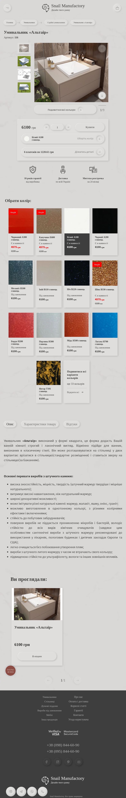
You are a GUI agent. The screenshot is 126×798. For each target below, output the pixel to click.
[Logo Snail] (45, 781)
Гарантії (78, 710)
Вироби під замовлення (49, 710)
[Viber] (10, 791)
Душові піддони (49, 706)
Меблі (49, 715)
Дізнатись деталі (84, 151)
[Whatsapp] (31, 791)
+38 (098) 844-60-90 (63, 745)
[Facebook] (47, 761)
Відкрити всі (74, 392)
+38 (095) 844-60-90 (63, 751)
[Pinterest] (68, 761)
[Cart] (117, 8)
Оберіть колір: (85, 138)
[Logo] (45, 8)
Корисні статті (78, 706)
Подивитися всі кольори (61, 109)
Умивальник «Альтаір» (33, 627)
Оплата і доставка (78, 701)
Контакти (78, 715)
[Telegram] (21, 791)
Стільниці (49, 701)
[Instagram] (57, 761)
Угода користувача (78, 719)
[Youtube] (78, 761)
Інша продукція (49, 719)
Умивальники (32, 23)
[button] (102, 95)
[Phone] (42, 791)
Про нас (78, 697)
